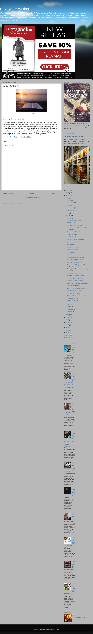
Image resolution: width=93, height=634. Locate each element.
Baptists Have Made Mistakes (74, 136)
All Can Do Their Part (73, 301)
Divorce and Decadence (74, 247)
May (69, 218)
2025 (67, 193)
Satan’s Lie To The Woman (75, 225)
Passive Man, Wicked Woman (76, 232)
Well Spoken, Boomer (73, 237)
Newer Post (8, 194)
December (71, 200)
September (71, 208)
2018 (67, 325)
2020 (67, 320)
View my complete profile (80, 617)
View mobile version (31, 198)
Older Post (55, 194)
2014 (67, 335)
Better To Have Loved (73, 293)
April (69, 304)
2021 (67, 317)
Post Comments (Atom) (18, 203)
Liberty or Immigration (73, 564)
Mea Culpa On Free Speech (73, 491)
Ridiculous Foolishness (74, 220)
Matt (76, 615)
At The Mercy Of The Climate (75, 259)
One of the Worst (72, 234)
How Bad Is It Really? (73, 285)
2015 (67, 332)
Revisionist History (72, 249)
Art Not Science (71, 222)
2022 (67, 315)
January (70, 311)
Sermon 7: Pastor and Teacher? (76, 242)
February (70, 309)
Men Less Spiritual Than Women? (77, 295)
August (70, 210)
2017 (67, 327)
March (69, 306)
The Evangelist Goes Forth (75, 262)
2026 (67, 190)
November (71, 202)
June (69, 215)
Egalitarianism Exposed (73, 540)
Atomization (70, 252)
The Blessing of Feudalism (75, 290)
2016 (67, 330)
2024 (67, 195)
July (69, 213)
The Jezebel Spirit (73, 516)
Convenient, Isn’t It (72, 298)
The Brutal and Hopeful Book (75, 239)
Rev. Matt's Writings (15, 9)
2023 (67, 198)
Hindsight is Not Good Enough (76, 257)
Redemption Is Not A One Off (75, 275)
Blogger (57, 629)
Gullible (69, 254)
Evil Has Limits (71, 244)
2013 (67, 337)
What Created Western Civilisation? (77, 283)
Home (31, 194)
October (70, 205)
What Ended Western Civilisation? (77, 288)
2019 (67, 322)
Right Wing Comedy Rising (75, 278)
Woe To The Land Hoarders (75, 280)
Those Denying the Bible (74, 273)
